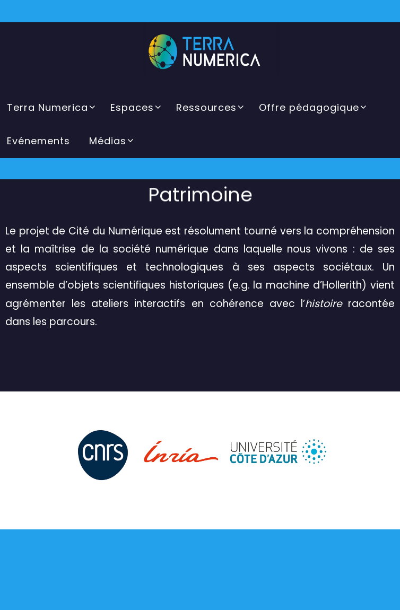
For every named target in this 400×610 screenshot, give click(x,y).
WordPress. (246, 580)
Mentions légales (121, 600)
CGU (165, 600)
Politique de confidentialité (227, 600)
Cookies (294, 600)
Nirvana (205, 580)
